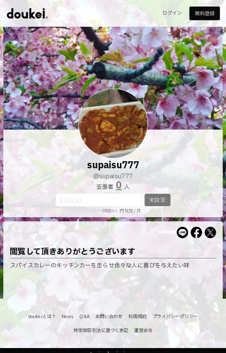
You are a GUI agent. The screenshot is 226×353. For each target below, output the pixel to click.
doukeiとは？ (42, 316)
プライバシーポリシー (175, 316)
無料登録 (204, 13)
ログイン (172, 13)
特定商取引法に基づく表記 (101, 330)
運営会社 (143, 330)
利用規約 (137, 316)
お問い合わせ (109, 316)
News (68, 316)
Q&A (84, 316)
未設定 (157, 200)
